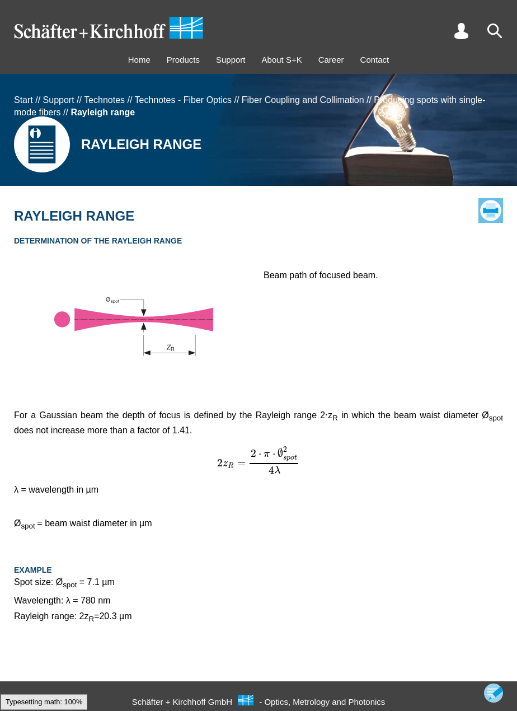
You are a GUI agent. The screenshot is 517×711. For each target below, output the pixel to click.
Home (139, 59)
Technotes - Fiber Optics (183, 100)
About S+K (282, 59)
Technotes (104, 100)
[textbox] (258, 460)
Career (331, 59)
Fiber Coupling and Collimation (303, 100)
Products (183, 59)
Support (231, 59)
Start (23, 100)
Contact (374, 59)
